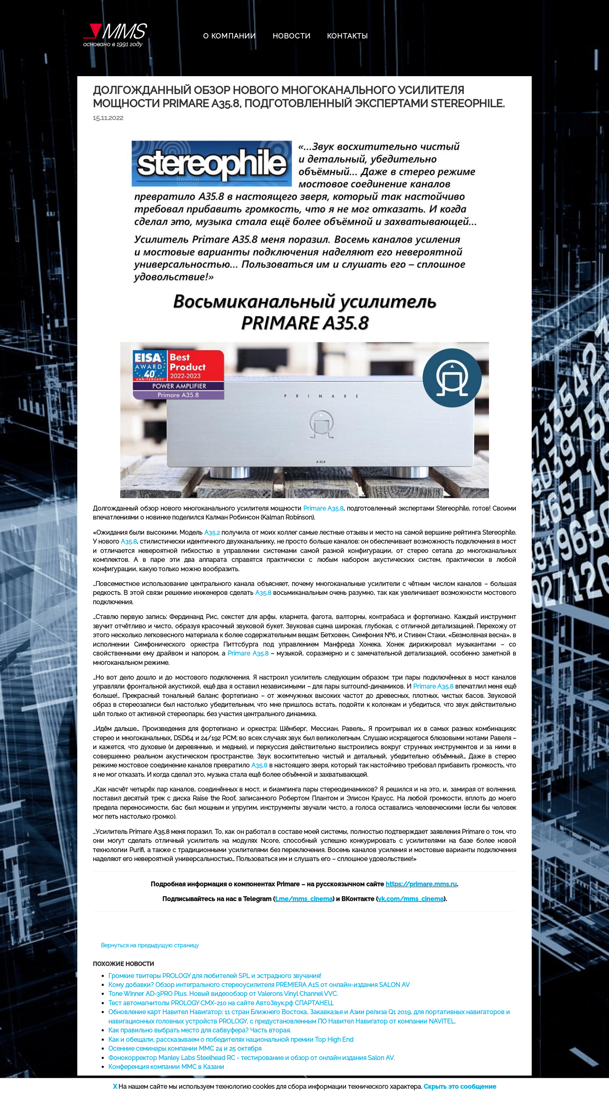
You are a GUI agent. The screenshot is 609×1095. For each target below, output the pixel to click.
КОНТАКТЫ (347, 36)
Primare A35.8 (323, 508)
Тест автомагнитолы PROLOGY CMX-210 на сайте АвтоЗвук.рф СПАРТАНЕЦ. (221, 1003)
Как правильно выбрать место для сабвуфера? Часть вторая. (199, 1030)
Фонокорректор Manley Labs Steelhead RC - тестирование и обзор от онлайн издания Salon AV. (251, 1058)
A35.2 (212, 532)
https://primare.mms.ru (421, 884)
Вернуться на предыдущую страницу (150, 945)
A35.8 (129, 541)
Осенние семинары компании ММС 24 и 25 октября (184, 1048)
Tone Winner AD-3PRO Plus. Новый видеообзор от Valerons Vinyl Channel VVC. (223, 993)
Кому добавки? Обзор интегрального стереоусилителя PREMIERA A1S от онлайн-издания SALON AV (259, 985)
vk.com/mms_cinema (411, 899)
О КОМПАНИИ (229, 36)
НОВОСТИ (292, 36)
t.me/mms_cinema (303, 899)
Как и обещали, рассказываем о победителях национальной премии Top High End (230, 1039)
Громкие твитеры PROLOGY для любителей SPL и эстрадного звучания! (214, 976)
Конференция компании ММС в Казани (166, 1067)
